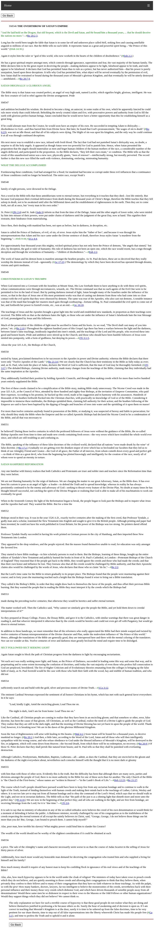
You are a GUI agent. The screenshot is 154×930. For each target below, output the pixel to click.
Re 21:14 (53, 361)
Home (8, 5)
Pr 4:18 (21, 799)
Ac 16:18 (79, 305)
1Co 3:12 (103, 687)
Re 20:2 (31, 35)
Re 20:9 (143, 743)
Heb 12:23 (119, 780)
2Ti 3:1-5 (84, 337)
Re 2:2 (114, 567)
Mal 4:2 (79, 733)
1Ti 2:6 (65, 803)
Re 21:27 (132, 780)
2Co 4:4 (33, 238)
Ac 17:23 (59, 262)
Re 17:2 (23, 447)
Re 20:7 (24, 78)
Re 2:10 (20, 328)
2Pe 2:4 (16, 212)
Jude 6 (39, 212)
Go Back (8, 15)
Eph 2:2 (128, 55)
